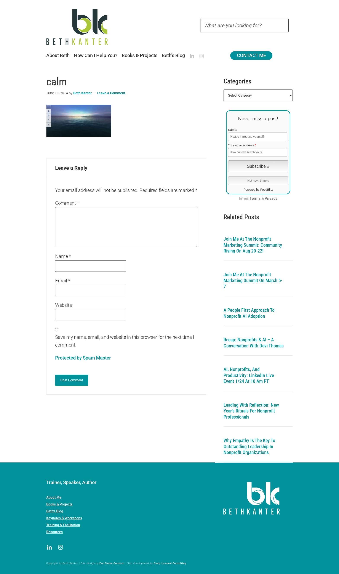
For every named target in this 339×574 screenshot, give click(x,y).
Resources (54, 532)
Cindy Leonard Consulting (170, 563)
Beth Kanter (82, 27)
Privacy (271, 198)
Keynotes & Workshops (64, 518)
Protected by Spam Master (83, 358)
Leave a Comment (111, 93)
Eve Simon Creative (111, 563)
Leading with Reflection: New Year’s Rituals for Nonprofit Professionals (251, 411)
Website (63, 305)
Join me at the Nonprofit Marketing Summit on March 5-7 (253, 280)
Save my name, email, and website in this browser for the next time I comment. (124, 341)
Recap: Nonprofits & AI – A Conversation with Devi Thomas (254, 343)
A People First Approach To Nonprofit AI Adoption (249, 313)
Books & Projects (59, 504)
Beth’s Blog (54, 511)
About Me (53, 497)
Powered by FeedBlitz (258, 189)
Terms (255, 198)
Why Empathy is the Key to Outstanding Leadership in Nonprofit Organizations (249, 446)
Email (62, 280)
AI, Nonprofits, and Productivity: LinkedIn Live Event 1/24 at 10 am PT (249, 375)
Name (63, 256)
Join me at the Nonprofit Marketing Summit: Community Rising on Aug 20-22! (253, 245)
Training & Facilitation (63, 525)
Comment (67, 203)
